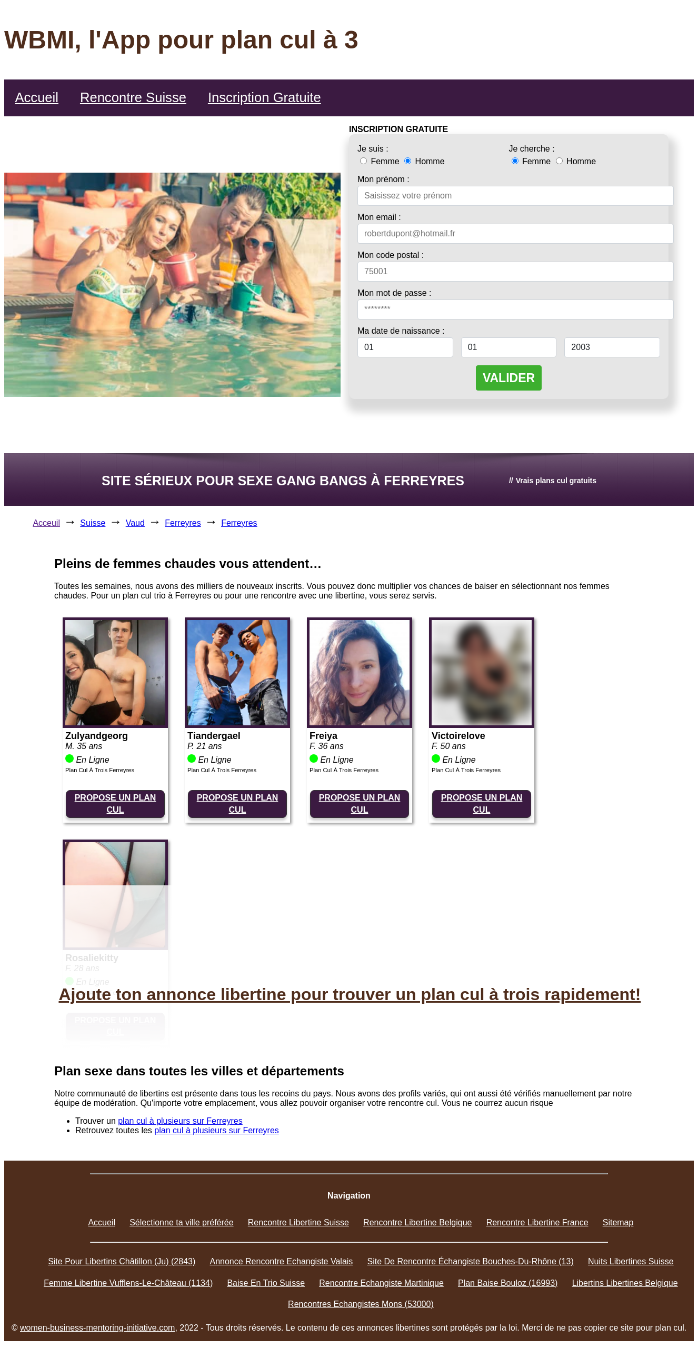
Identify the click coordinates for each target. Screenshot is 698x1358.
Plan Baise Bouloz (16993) (507, 1283)
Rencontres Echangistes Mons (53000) (361, 1304)
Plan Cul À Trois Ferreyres (99, 770)
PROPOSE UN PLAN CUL (115, 803)
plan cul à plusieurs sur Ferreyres (180, 1120)
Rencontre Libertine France (537, 1222)
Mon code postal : (390, 255)
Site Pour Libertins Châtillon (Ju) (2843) (121, 1261)
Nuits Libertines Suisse (631, 1261)
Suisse (92, 522)
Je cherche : (532, 148)
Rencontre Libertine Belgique (417, 1222)
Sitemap (618, 1222)
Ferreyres (183, 522)
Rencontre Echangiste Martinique (381, 1283)
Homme (424, 161)
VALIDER (509, 378)
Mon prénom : (383, 179)
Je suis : (372, 148)
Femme (381, 161)
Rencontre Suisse (133, 97)
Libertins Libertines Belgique (625, 1283)
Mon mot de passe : (394, 292)
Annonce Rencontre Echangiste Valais (281, 1261)
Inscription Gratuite (264, 97)
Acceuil (46, 522)
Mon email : (379, 217)
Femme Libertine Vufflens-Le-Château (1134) (128, 1283)
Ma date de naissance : (400, 330)
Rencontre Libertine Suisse (298, 1222)
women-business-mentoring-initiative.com (97, 1327)
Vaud (135, 522)
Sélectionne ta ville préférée (181, 1222)
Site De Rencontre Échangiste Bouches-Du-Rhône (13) (470, 1261)
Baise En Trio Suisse (266, 1283)
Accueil (36, 97)
